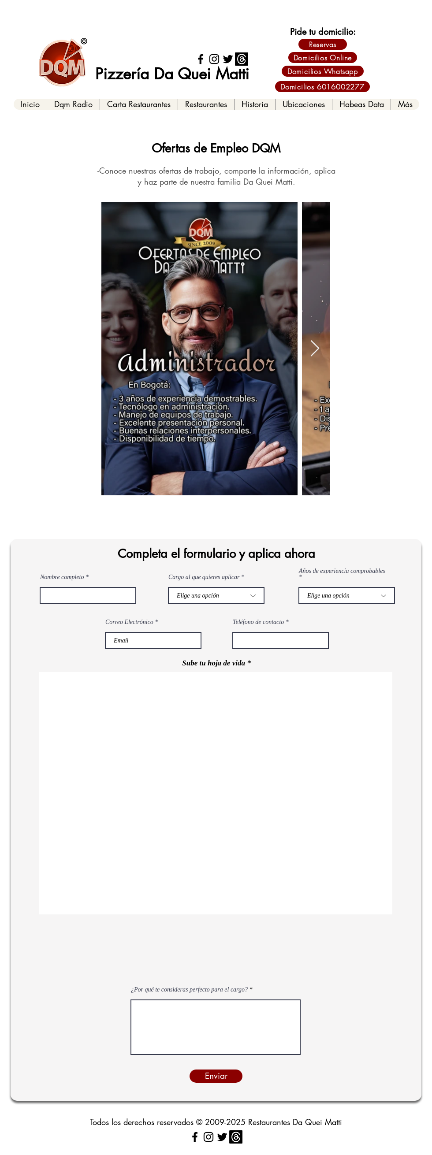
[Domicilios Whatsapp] (323, 71)
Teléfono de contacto (258, 622)
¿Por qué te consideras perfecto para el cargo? (189, 990)
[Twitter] (228, 59)
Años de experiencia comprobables (342, 571)
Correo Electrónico (129, 622)
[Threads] (241, 59)
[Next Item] (315, 348)
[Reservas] (322, 44)
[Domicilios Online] (322, 57)
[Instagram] (214, 59)
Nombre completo (62, 577)
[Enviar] (216, 1076)
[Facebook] (200, 59)
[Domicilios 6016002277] (322, 86)
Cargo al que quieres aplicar (204, 577)
